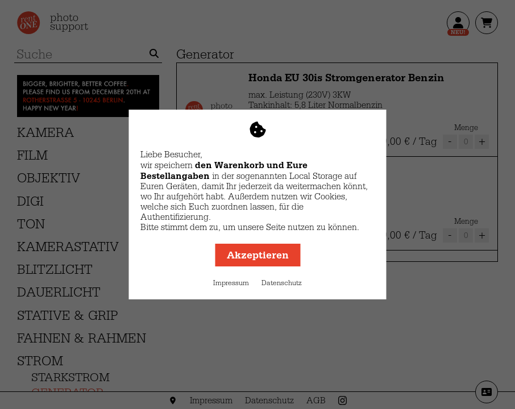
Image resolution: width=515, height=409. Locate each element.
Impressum (231, 283)
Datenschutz (281, 283)
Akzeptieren (258, 255)
